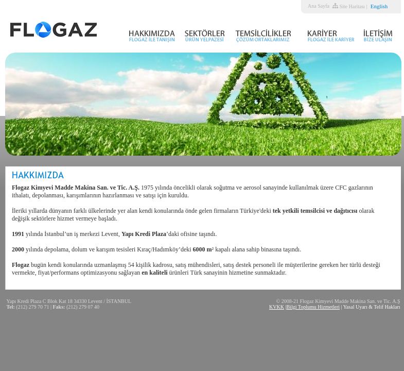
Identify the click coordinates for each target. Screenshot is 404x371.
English (379, 6)
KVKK (276, 307)
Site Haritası (352, 6)
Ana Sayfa (318, 6)
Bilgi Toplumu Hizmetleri (313, 307)
